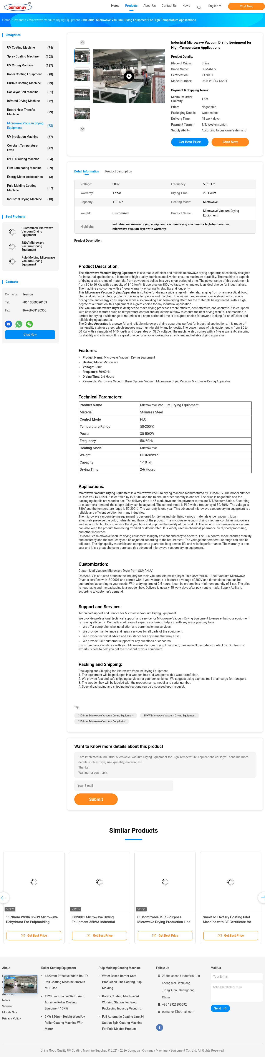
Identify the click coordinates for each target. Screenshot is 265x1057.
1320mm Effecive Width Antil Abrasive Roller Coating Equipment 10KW (64, 1002)
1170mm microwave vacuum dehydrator (101, 721)
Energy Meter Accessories (30, 177)
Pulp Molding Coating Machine (30, 188)
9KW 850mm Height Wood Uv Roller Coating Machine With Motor (65, 1023)
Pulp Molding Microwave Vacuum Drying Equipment (38, 261)
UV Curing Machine (30, 65)
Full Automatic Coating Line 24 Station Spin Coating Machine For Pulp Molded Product (123, 1023)
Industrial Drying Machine (30, 199)
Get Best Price (190, 142)
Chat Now (246, 6)
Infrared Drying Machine (30, 101)
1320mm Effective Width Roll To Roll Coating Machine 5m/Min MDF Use (66, 982)
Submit (96, 799)
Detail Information (86, 171)
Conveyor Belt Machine (30, 92)
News (6, 1000)
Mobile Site (9, 1012)
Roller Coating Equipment (30, 74)
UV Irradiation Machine (30, 137)
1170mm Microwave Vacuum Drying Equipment (105, 715)
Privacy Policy (11, 1018)
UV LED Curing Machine (30, 159)
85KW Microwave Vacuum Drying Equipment (169, 715)
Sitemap (7, 1006)
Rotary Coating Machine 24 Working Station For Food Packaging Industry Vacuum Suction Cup (121, 1003)
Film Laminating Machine (30, 168)
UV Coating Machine (30, 48)
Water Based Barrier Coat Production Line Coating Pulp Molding (122, 982)
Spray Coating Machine (30, 56)
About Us (8, 994)
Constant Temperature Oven (30, 148)
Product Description (118, 171)
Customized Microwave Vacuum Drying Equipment (37, 231)
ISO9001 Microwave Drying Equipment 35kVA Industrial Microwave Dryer (93, 922)
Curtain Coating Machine (30, 83)
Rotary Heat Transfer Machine (30, 112)
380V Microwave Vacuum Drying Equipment (33, 246)
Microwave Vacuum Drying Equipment (30, 125)
